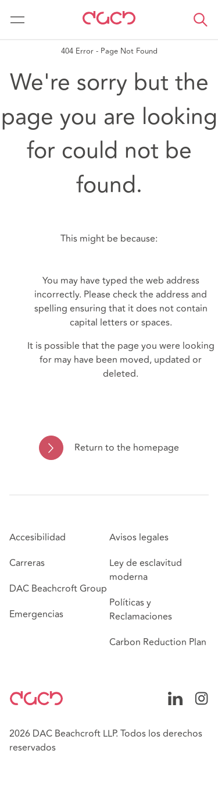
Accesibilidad (37, 537)
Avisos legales (139, 537)
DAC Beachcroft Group (58, 589)
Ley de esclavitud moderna (145, 570)
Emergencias (36, 614)
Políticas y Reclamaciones (140, 610)
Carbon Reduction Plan (157, 642)
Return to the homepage (126, 448)
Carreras (27, 563)
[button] (200, 20)
